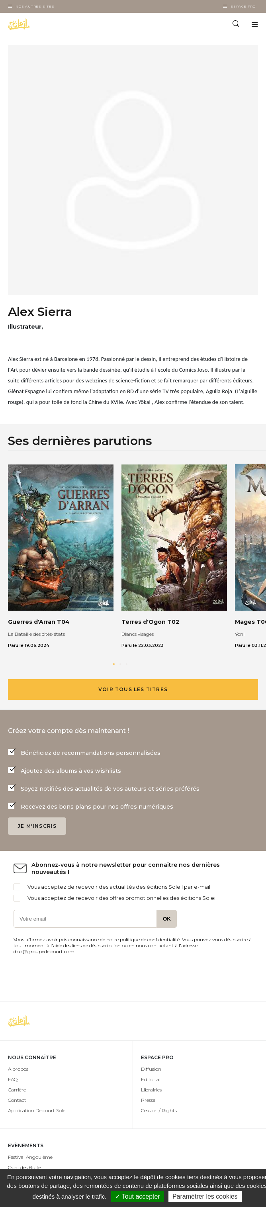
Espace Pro (243, 6)
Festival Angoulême (30, 1157)
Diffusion (151, 1069)
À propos (18, 1069)
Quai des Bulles (25, 1167)
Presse (148, 1100)
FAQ (13, 1079)
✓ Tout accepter (137, 1196)
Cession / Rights (159, 1110)
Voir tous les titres (133, 689)
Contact (17, 1100)
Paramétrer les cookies (205, 1196)
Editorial (150, 1079)
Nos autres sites (35, 6)
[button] (113, 664)
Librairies (151, 1090)
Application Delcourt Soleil (38, 1110)
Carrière (17, 1090)
